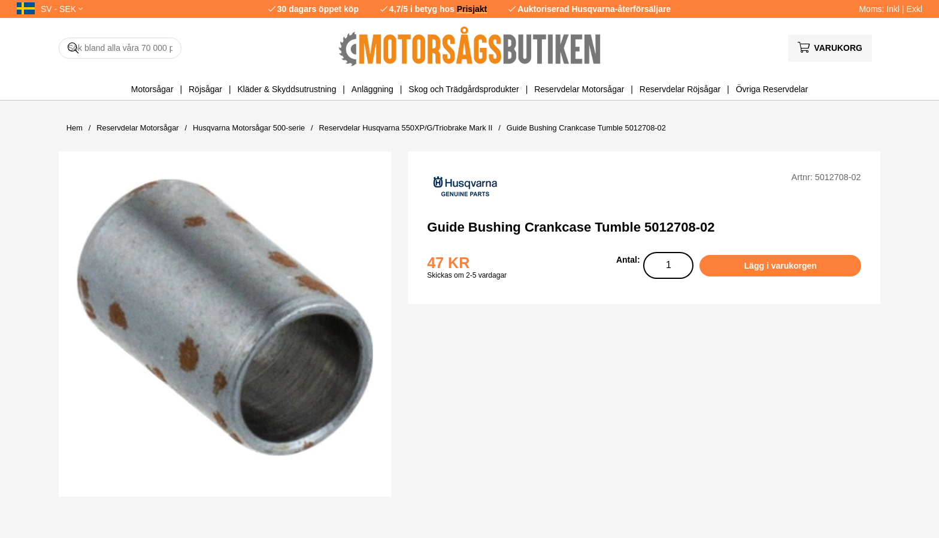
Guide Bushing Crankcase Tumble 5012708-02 (586, 127)
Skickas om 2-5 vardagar (467, 275)
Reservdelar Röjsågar (680, 89)
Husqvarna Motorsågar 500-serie (249, 127)
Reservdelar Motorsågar (579, 89)
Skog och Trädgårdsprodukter (463, 89)
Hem (74, 127)
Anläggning (372, 89)
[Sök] (120, 48)
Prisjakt (472, 9)
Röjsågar (205, 89)
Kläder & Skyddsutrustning (286, 89)
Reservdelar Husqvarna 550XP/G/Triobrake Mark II (406, 127)
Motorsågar (152, 89)
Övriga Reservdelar (772, 89)
